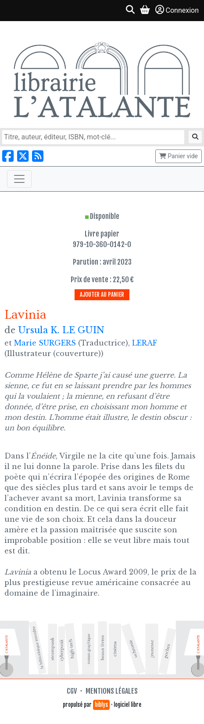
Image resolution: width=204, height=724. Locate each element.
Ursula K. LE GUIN (61, 330)
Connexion (177, 10)
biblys (101, 704)
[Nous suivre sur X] (23, 156)
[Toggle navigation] (19, 179)
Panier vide (178, 156)
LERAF (144, 342)
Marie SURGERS (45, 342)
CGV (72, 691)
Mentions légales (112, 691)
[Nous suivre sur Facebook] (8, 156)
